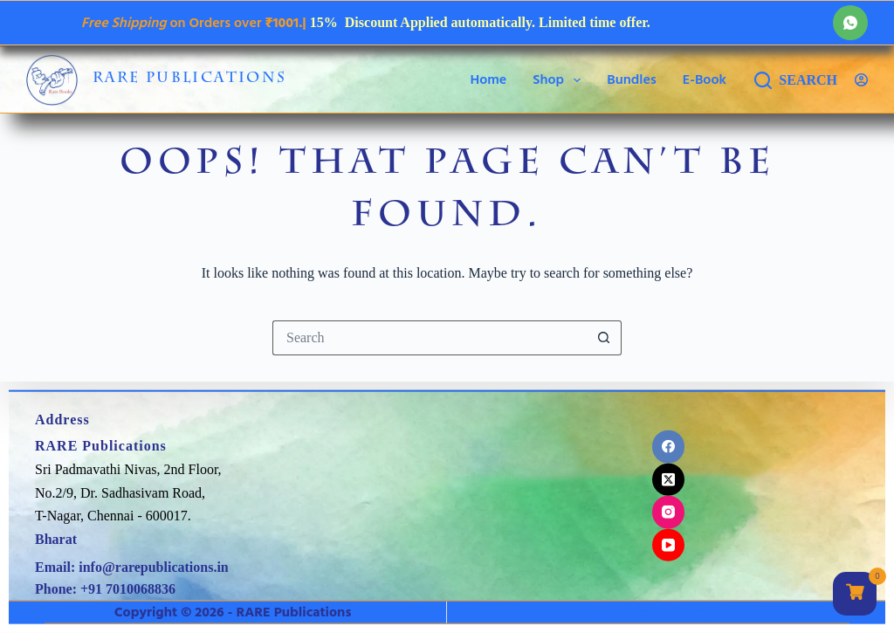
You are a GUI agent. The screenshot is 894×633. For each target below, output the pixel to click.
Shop (560, 80)
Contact (639, 611)
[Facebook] (668, 447)
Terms (728, 611)
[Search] (795, 80)
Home (489, 79)
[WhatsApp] (850, 22)
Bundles (632, 79)
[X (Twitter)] (668, 479)
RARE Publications (190, 79)
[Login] (861, 79)
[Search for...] (429, 337)
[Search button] (604, 337)
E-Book (704, 79)
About (595, 611)
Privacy (686, 611)
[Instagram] (668, 512)
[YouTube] (668, 544)
